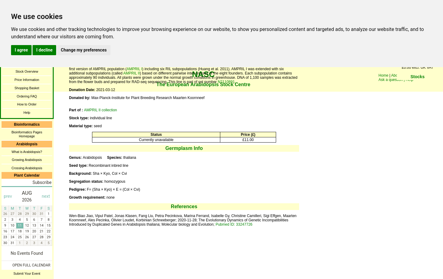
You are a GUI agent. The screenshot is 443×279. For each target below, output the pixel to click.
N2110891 (226, 82)
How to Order (27, 104)
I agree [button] (21, 50)
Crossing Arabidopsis (26, 168)
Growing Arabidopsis (27, 160)
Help (27, 112)
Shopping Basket (26, 88)
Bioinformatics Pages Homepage (26, 134)
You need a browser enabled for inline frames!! (418, 86)
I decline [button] (44, 50)
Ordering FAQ (27, 96)
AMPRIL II (131, 73)
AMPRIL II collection (100, 110)
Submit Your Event (26, 273)
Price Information (26, 80)
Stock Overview (26, 71)
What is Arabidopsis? (27, 152)
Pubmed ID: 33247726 (234, 224)
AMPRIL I (134, 69)
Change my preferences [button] (83, 50)
